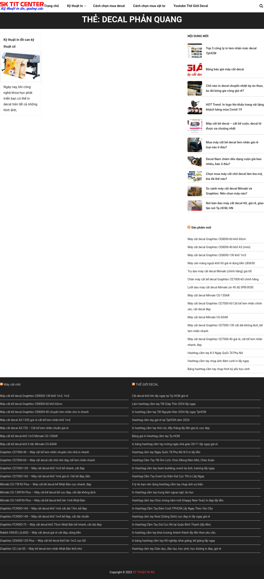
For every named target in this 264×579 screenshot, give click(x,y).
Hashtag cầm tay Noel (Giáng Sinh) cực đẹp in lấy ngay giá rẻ (171, 516)
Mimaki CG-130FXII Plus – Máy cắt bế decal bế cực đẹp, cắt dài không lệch (48, 492)
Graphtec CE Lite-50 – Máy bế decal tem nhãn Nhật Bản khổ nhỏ (41, 548)
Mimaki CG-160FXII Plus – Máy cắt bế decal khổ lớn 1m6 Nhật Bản (42, 500)
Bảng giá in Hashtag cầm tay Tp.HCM (156, 436)
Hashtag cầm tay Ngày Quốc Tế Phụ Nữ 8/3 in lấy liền (166, 452)
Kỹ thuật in (75, 6)
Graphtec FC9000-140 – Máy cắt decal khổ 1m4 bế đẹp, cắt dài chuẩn (44, 516)
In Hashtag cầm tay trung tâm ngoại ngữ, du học (163, 492)
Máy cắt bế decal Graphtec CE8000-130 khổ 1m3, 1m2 (35, 395)
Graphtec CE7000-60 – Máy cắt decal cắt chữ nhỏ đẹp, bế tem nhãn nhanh (47, 460)
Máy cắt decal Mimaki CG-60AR (207, 317)
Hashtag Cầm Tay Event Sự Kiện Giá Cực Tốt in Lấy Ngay (168, 476)
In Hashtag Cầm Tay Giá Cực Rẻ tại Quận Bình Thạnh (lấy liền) (171, 524)
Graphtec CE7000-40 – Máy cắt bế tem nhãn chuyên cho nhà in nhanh (44, 452)
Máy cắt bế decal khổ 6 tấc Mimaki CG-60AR (28, 444)
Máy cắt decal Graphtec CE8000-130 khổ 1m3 (216, 255)
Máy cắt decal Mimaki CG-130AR (208, 295)
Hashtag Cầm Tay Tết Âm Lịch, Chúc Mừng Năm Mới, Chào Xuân (173, 460)
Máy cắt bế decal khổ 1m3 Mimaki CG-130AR (29, 436)
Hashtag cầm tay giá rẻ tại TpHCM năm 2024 (160, 420)
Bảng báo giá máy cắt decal (225, 69)
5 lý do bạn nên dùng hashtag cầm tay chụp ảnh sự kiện (167, 484)
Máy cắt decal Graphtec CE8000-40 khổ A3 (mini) (218, 247)
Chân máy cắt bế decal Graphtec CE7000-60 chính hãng (222, 279)
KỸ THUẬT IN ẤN (143, 572)
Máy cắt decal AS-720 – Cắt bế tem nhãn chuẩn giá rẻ (34, 428)
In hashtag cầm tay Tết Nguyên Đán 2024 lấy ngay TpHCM (169, 412)
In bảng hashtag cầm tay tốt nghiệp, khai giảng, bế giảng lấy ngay (173, 540)
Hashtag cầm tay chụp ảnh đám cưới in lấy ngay (218, 361)
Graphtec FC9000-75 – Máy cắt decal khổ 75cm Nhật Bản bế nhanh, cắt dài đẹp (51, 524)
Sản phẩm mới (201, 227)
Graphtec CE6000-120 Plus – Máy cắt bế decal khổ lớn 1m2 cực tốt (43, 540)
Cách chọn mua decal (109, 6)
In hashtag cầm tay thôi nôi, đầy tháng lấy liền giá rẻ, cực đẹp (171, 428)
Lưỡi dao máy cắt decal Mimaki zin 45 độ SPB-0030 (220, 287)
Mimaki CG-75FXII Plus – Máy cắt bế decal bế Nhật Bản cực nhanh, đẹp (45, 484)
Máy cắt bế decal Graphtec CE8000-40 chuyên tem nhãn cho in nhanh (44, 412)
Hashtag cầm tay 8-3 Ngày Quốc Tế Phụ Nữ (215, 353)
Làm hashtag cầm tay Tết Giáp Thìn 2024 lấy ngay (164, 404)
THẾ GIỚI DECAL (147, 384)
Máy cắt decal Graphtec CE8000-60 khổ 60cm (216, 239)
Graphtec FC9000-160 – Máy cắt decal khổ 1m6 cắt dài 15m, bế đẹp (43, 508)
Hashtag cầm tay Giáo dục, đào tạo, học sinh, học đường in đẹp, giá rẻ (176, 548)
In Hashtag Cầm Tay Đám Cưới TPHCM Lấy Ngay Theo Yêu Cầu (172, 508)
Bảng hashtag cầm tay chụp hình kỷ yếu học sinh (218, 369)
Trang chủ (51, 6)
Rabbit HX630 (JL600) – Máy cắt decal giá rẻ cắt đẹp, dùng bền (40, 532)
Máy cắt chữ (12, 384)
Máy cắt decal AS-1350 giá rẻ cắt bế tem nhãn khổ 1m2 (35, 420)
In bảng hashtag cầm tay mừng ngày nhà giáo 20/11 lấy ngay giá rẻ (175, 444)
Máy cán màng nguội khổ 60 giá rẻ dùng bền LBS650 (221, 263)
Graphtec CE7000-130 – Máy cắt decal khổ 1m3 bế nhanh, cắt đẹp (42, 468)
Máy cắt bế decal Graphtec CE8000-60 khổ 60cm (31, 404)
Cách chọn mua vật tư (149, 6)
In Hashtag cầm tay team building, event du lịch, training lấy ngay (173, 468)
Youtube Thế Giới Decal (190, 6)
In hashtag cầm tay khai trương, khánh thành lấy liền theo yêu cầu (173, 532)
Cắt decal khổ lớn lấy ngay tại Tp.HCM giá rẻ (160, 395)
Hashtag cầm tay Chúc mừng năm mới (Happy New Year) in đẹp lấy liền (177, 500)
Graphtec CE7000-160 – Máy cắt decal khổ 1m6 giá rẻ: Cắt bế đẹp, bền (45, 476)
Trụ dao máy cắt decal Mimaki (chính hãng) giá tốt (219, 271)
